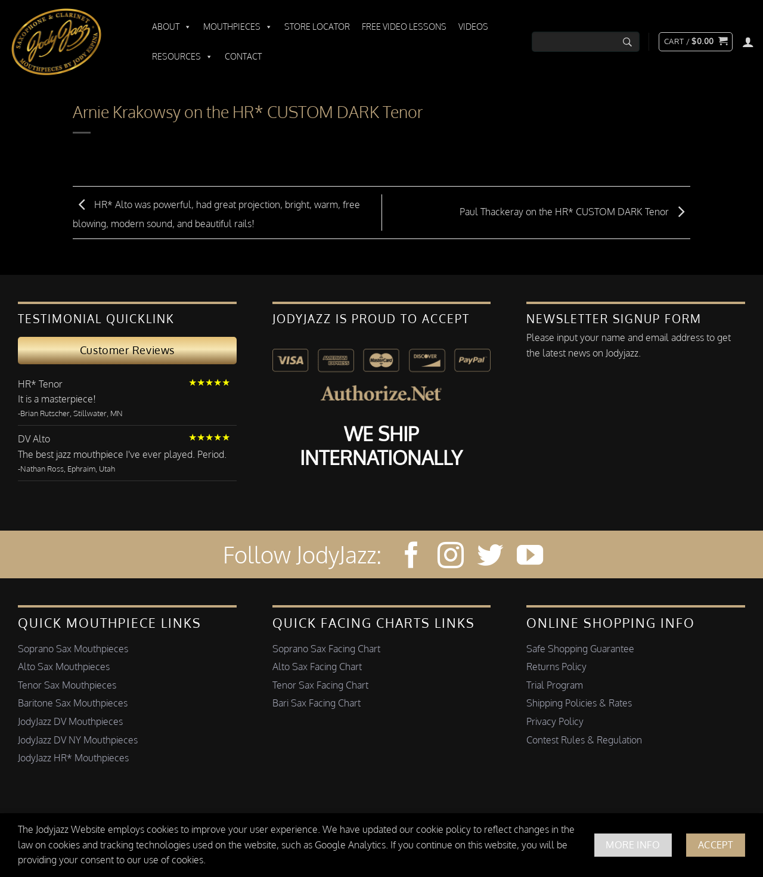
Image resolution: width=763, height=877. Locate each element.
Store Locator (317, 26)
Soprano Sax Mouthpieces (73, 649)
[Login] (748, 42)
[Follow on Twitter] (490, 557)
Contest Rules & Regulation (584, 740)
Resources (182, 57)
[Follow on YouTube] (530, 557)
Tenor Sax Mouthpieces (67, 685)
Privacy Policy (555, 721)
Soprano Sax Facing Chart (326, 649)
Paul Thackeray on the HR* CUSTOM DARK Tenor (575, 212)
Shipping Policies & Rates (579, 703)
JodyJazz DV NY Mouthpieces (78, 740)
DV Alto (34, 439)
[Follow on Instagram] (451, 557)
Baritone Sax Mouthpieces (73, 703)
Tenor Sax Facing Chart (320, 685)
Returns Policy (556, 667)
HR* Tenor (40, 384)
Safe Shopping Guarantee (580, 649)
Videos (473, 26)
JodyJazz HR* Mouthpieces (73, 758)
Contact (243, 56)
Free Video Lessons (404, 26)
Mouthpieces (237, 27)
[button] (696, 41)
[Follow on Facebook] (411, 557)
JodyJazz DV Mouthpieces (70, 721)
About (171, 27)
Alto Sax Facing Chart (317, 667)
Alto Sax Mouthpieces (64, 667)
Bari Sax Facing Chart (316, 703)
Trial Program (554, 685)
